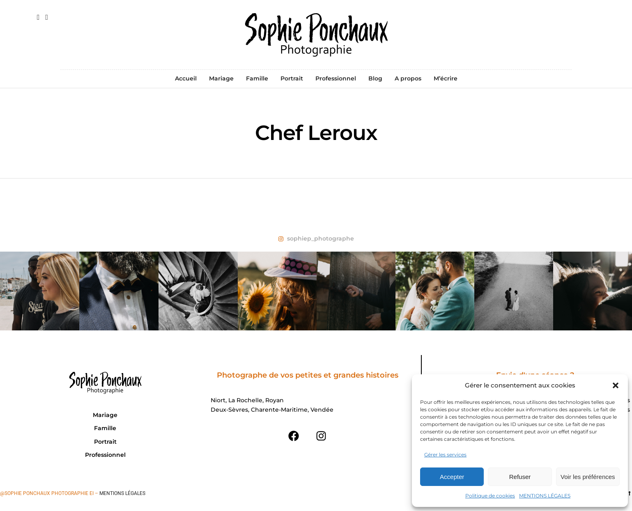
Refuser (520, 476)
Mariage (221, 78)
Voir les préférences (588, 476)
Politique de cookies (490, 496)
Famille (257, 78)
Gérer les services (445, 454)
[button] (615, 385)
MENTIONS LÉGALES (544, 496)
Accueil (186, 78)
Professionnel (335, 78)
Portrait (291, 78)
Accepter (452, 476)
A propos (408, 78)
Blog (375, 78)
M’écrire (445, 78)
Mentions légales (122, 493)
